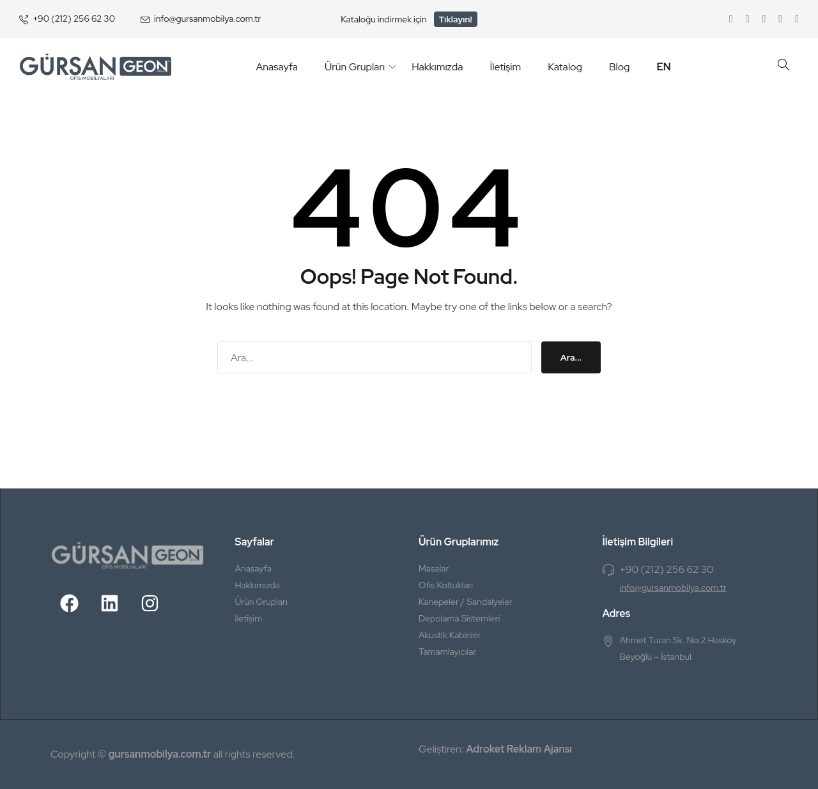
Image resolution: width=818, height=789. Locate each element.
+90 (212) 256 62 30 (74, 18)
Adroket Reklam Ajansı (519, 749)
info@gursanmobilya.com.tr (207, 18)
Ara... (571, 357)
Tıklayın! (455, 19)
